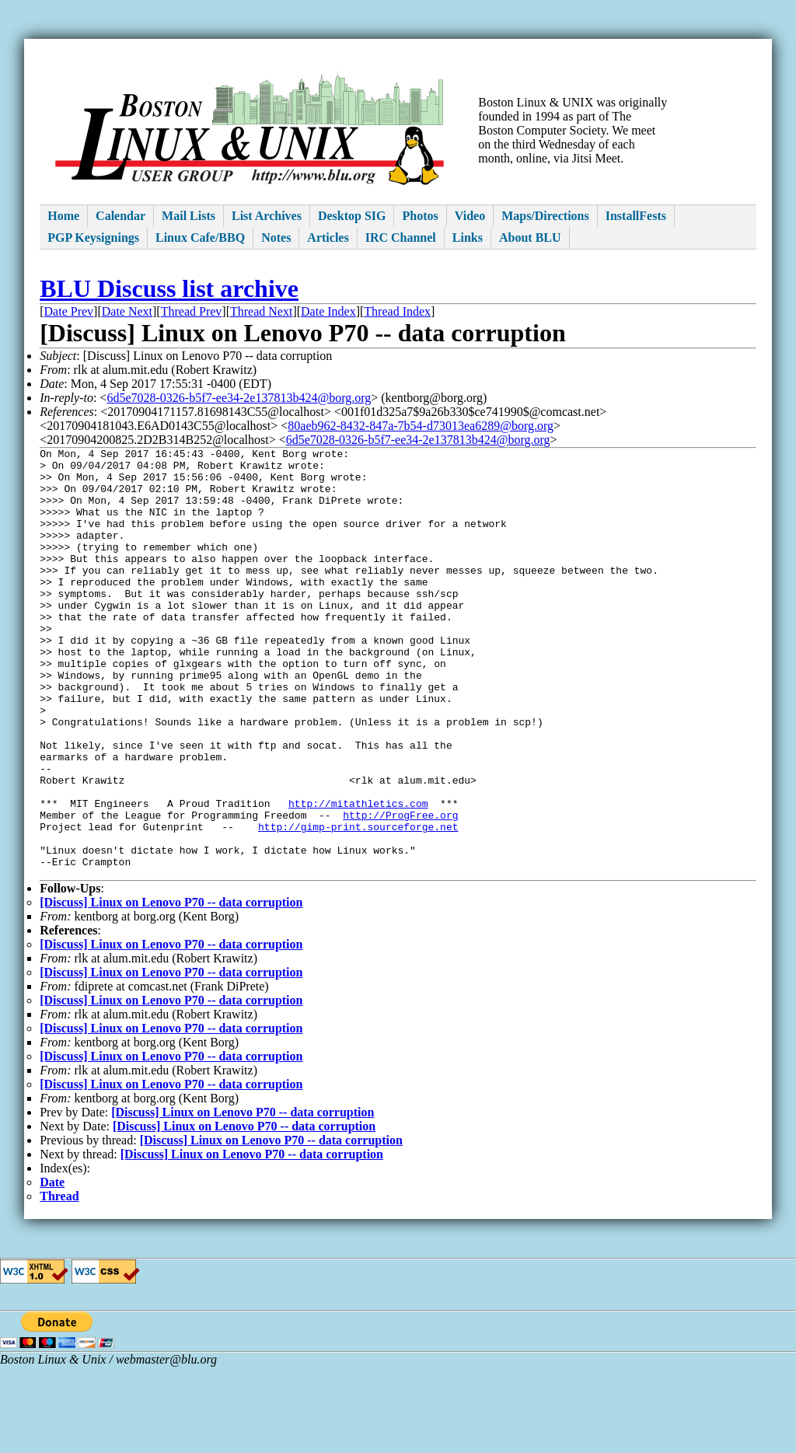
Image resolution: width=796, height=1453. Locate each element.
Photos (420, 215)
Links (467, 237)
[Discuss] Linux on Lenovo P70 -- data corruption (171, 988)
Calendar (120, 215)
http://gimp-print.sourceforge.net (358, 903)
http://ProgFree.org (400, 889)
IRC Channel (400, 237)
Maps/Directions (545, 215)
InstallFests (636, 215)
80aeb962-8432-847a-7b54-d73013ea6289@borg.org (420, 425)
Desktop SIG (352, 215)
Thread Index (397, 311)
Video (470, 215)
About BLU (530, 237)
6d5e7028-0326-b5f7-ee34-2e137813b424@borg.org (238, 397)
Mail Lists (188, 215)
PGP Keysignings (93, 237)
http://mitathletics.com (358, 875)
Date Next (127, 311)
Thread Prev (191, 311)
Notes (276, 237)
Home (63, 215)
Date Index (328, 311)
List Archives (267, 215)
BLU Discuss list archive (169, 288)
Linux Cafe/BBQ (200, 237)
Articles (327, 237)
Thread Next (261, 311)
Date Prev (69, 311)
